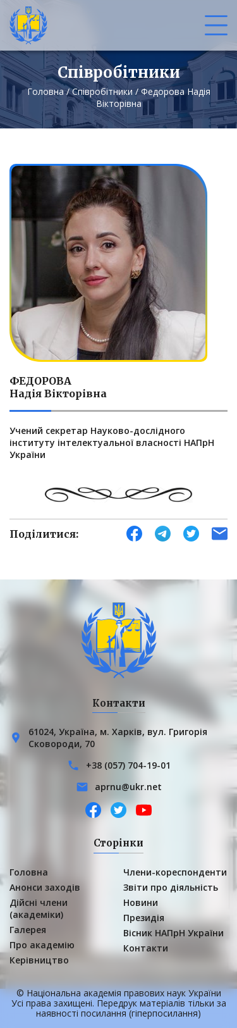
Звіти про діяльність (170, 887)
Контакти (145, 948)
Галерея (27, 930)
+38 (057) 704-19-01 (128, 765)
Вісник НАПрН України (173, 933)
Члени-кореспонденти (175, 872)
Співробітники (102, 91)
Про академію (42, 945)
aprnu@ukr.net (128, 787)
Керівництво (39, 960)
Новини (140, 902)
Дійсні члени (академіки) (38, 908)
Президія (143, 918)
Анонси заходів (44, 887)
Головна (45, 91)
